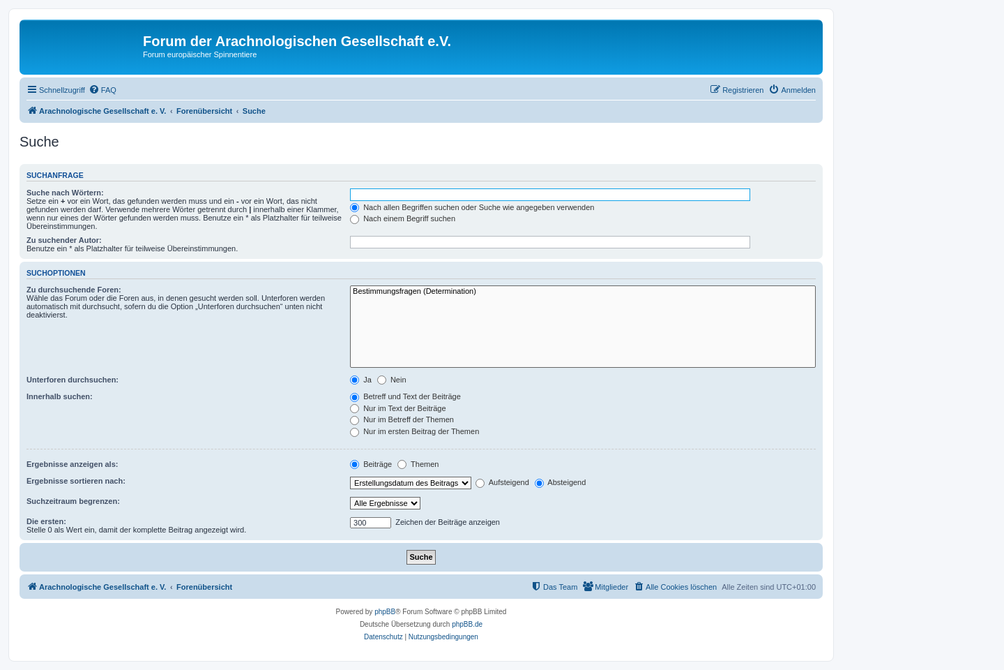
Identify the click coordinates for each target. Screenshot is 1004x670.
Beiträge (371, 464)
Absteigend (560, 482)
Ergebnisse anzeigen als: (72, 464)
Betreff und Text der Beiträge (405, 396)
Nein (391, 379)
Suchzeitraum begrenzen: (73, 501)
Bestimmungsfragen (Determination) (582, 292)
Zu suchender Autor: (64, 240)
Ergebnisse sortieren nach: (76, 481)
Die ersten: (46, 521)
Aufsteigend (502, 482)
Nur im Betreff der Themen (402, 419)
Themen (418, 464)
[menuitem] (102, 90)
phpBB (384, 612)
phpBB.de (467, 624)
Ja (361, 379)
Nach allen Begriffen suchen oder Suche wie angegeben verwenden (472, 207)
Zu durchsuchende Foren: (73, 289)
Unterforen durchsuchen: (72, 379)
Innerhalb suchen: (59, 396)
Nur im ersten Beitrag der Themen (414, 431)
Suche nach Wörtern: (65, 192)
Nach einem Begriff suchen (402, 218)
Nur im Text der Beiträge (398, 408)
